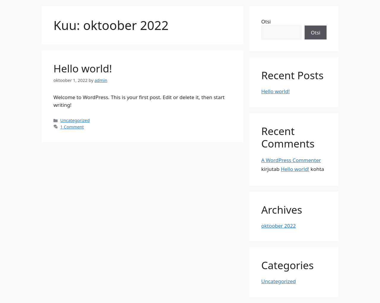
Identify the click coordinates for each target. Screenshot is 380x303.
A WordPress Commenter (291, 160)
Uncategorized (75, 120)
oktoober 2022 (278, 225)
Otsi (266, 21)
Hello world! (82, 68)
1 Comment (72, 127)
